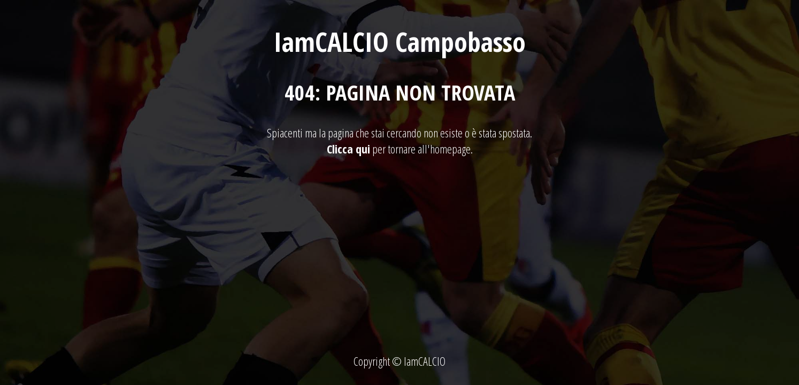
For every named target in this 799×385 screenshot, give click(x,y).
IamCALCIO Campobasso (400, 42)
